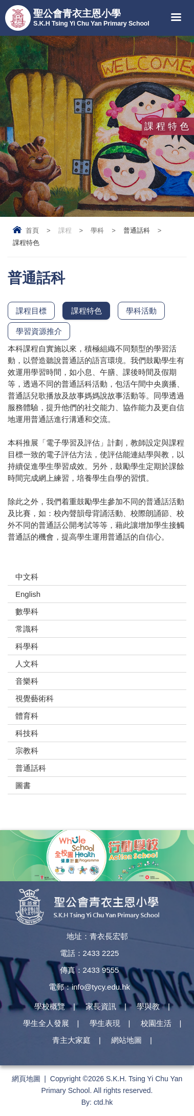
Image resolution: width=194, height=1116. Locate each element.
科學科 (26, 646)
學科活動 (141, 310)
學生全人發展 (46, 1023)
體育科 (26, 715)
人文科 (26, 663)
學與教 (148, 1006)
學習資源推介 (39, 331)
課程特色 (86, 310)
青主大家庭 (71, 1040)
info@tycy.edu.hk (101, 987)
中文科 (26, 576)
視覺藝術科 (34, 698)
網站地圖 (126, 1040)
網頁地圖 (26, 1079)
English (27, 594)
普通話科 (30, 768)
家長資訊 (100, 1006)
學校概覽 (49, 1006)
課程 (65, 230)
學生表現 (105, 1023)
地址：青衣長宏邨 (97, 936)
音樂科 (26, 681)
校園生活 (156, 1023)
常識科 (26, 628)
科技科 (26, 733)
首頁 (32, 230)
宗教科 (26, 750)
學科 (97, 230)
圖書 (23, 785)
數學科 (26, 611)
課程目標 (31, 310)
